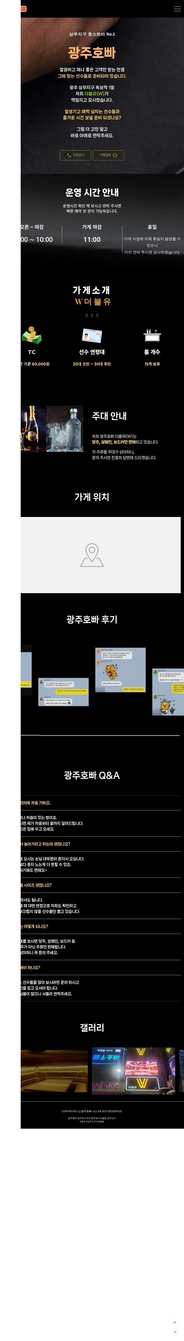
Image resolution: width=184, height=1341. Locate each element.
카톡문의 (109, 155)
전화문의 (75, 155)
